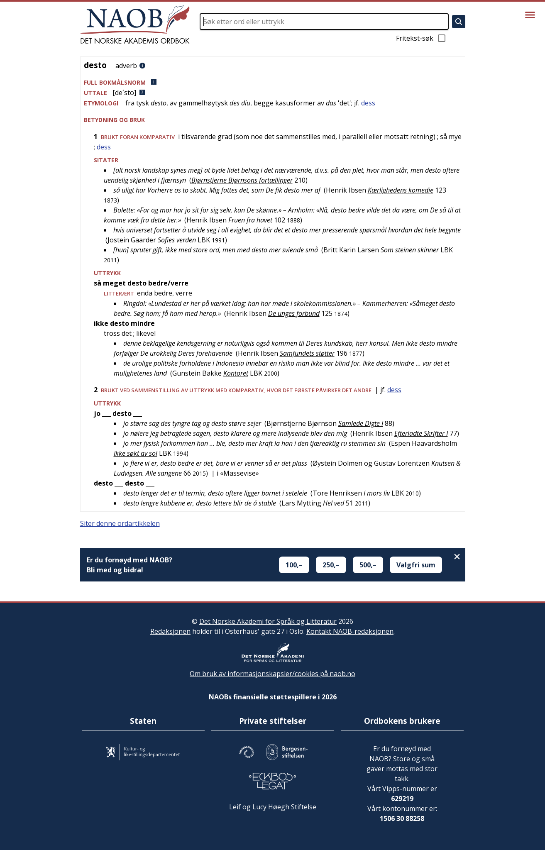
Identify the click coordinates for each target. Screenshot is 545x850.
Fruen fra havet (250, 220)
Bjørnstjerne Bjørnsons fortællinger (242, 180)
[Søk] (458, 21)
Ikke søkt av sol (135, 453)
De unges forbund (294, 313)
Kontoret (235, 373)
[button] (273, 82)
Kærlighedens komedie (400, 190)
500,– (367, 564)
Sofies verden (177, 239)
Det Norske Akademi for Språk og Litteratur (268, 621)
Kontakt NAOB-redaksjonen (349, 631)
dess (368, 102)
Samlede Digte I (360, 423)
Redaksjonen (170, 631)
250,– (331, 564)
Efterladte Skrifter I (421, 433)
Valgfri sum (415, 564)
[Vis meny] (530, 15)
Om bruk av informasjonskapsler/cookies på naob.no (272, 673)
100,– (294, 564)
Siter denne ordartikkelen (120, 523)
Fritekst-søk (421, 38)
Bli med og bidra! (115, 569)
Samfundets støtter (307, 353)
